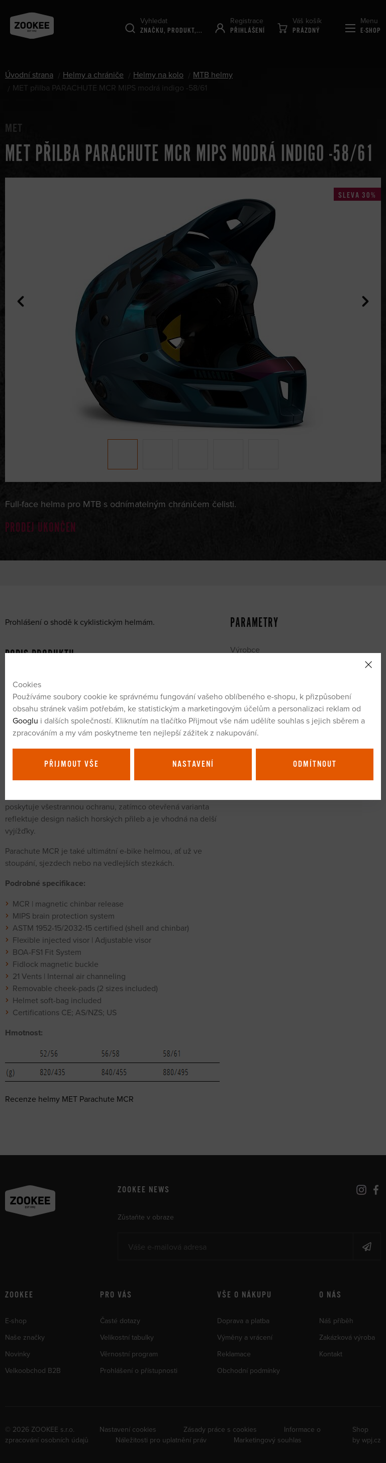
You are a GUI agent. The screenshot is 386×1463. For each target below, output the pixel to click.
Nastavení (193, 764)
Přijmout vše (71, 764)
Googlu (25, 720)
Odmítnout (315, 764)
